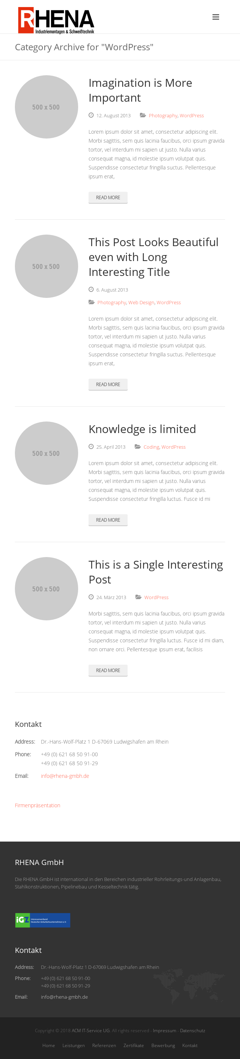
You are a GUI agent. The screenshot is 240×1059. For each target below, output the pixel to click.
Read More (108, 197)
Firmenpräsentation (37, 805)
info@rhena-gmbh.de (65, 775)
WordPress (192, 115)
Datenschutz (192, 1030)
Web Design (141, 302)
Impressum (164, 1030)
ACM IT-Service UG (91, 1030)
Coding (151, 446)
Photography (163, 115)
